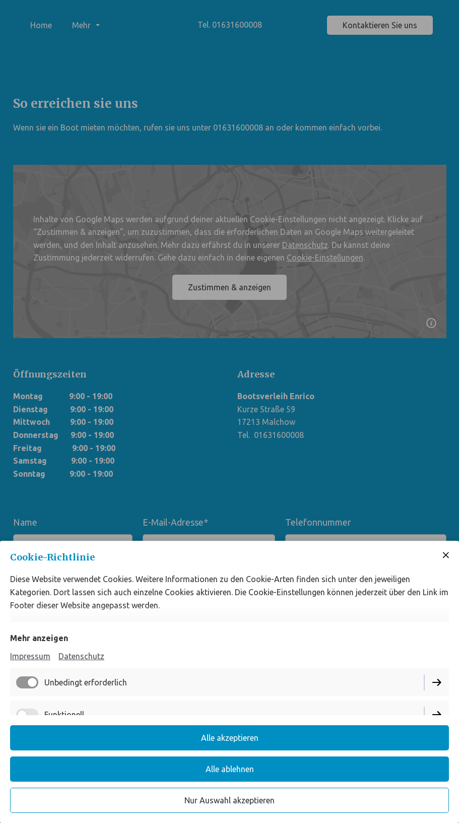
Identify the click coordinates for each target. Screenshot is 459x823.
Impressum (30, 656)
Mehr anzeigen (39, 638)
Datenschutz (81, 656)
